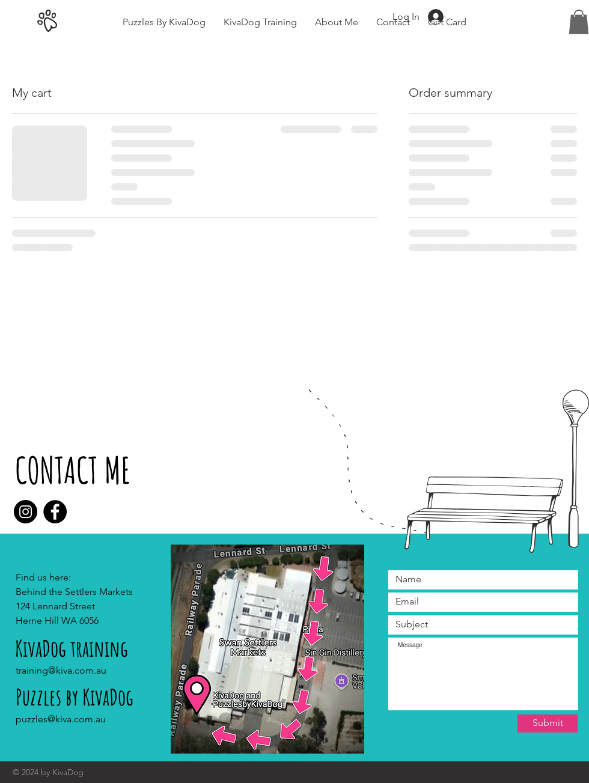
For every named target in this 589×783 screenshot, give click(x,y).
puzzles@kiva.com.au (61, 719)
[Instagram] (25, 511)
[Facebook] (55, 511)
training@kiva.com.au (61, 670)
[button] (579, 22)
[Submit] (547, 723)
